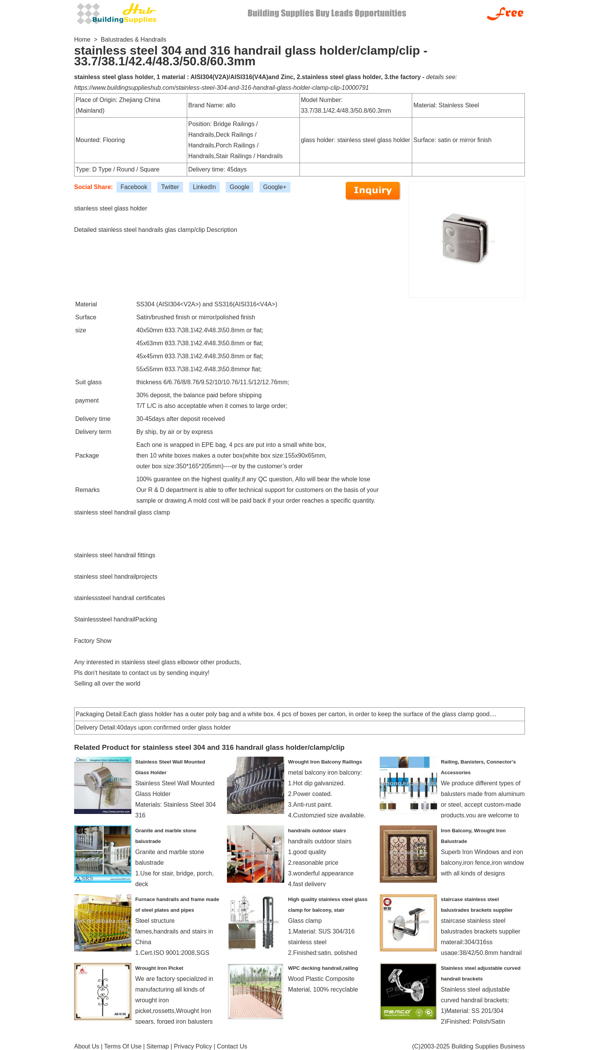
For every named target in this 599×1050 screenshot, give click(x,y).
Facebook (133, 187)
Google (239, 187)
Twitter (170, 187)
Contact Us (232, 1046)
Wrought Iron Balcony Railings (325, 762)
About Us (86, 1046)
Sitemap (157, 1046)
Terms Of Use (123, 1046)
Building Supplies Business (488, 1046)
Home (82, 39)
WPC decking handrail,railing (323, 968)
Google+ (275, 187)
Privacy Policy (193, 1046)
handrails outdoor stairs (317, 830)
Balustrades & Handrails (134, 39)
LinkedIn (204, 187)
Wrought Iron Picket (159, 968)
